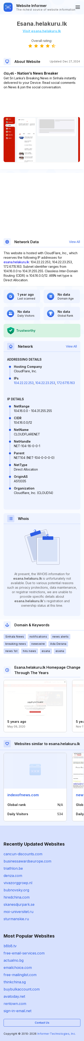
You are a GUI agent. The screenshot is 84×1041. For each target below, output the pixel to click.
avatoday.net (14, 996)
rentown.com (15, 1003)
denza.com (13, 875)
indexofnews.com (23, 795)
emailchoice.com (18, 967)
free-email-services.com (24, 953)
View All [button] (74, 242)
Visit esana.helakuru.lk (42, 31)
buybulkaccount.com (22, 989)
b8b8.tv (10, 946)
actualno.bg (14, 960)
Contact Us (42, 1022)
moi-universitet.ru (18, 911)
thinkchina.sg (15, 982)
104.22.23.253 (45, 383)
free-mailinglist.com (20, 974)
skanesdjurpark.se (19, 904)
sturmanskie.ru (16, 919)
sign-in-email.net (17, 1011)
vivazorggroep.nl (18, 883)
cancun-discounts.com (23, 854)
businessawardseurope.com (27, 861)
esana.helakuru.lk (16, 262)
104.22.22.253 (24, 383)
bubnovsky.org (16, 890)
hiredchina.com (17, 897)
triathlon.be (13, 868)
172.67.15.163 (66, 383)
